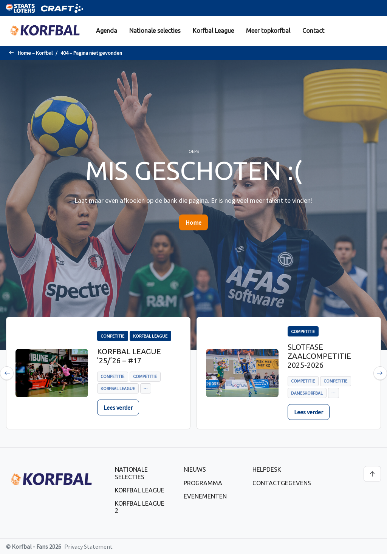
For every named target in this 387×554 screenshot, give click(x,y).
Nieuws (195, 469)
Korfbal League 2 (139, 507)
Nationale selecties (155, 30)
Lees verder (118, 407)
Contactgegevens (281, 483)
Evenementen (205, 496)
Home (193, 222)
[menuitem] (106, 31)
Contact (313, 30)
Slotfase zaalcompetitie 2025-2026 (319, 356)
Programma (203, 483)
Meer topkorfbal (268, 30)
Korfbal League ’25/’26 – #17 (129, 356)
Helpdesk (266, 469)
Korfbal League (213, 30)
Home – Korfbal (35, 52)
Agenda (106, 30)
